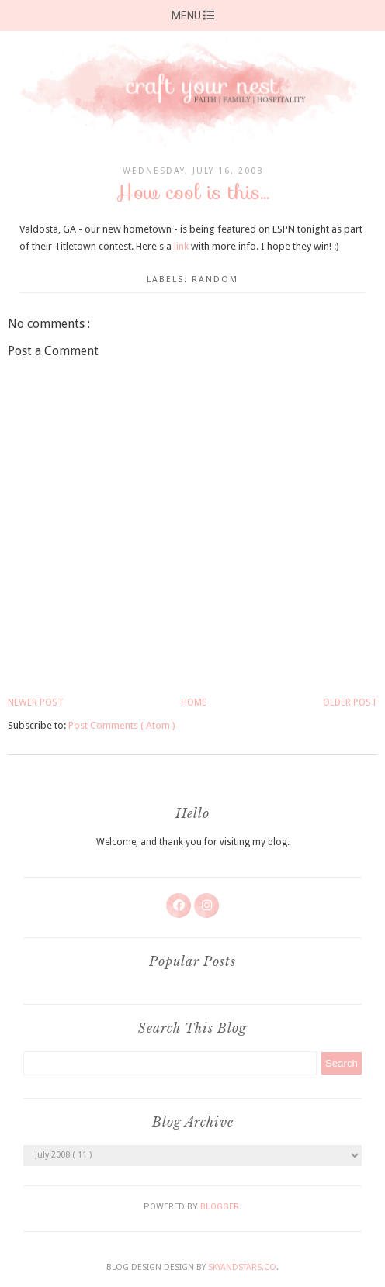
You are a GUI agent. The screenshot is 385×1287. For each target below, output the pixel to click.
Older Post (350, 702)
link (181, 246)
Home (193, 702)
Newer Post (36, 702)
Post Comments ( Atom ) (121, 725)
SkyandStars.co (242, 1267)
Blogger (219, 1207)
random (215, 279)
